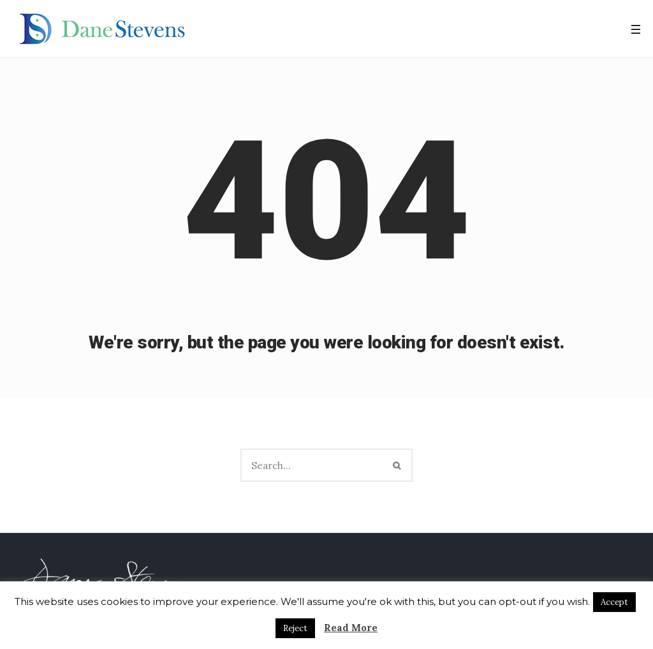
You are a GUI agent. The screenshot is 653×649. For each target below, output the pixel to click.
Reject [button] (295, 628)
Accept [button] (614, 602)
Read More (351, 628)
